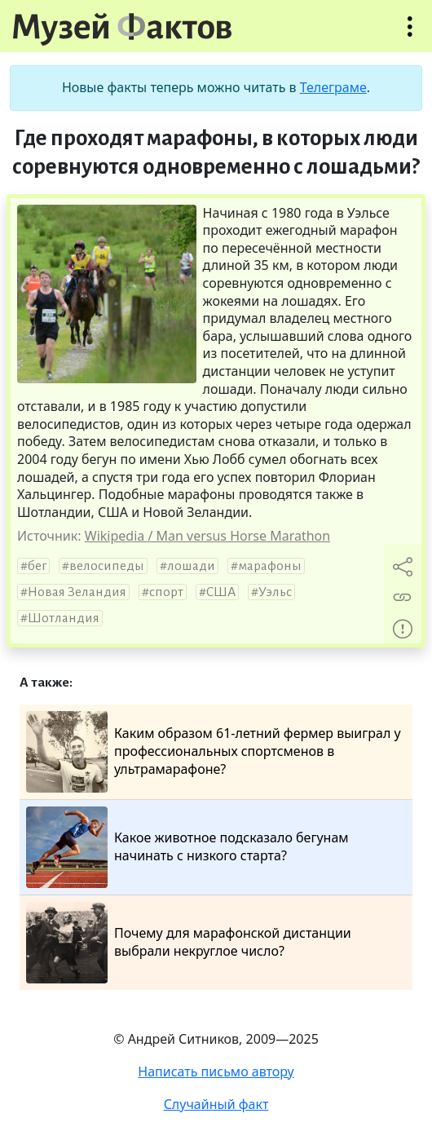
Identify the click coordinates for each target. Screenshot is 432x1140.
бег (37, 566)
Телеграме (333, 87)
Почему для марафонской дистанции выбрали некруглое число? (188, 942)
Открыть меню (410, 35)
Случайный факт (216, 1104)
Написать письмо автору (216, 1071)
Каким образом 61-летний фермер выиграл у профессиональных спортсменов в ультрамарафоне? (213, 752)
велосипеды (106, 566)
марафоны (270, 566)
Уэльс (275, 592)
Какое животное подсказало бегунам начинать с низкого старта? (187, 847)
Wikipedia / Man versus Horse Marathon (207, 536)
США (221, 592)
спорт (166, 592)
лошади (191, 566)
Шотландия (63, 618)
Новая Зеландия (77, 592)
